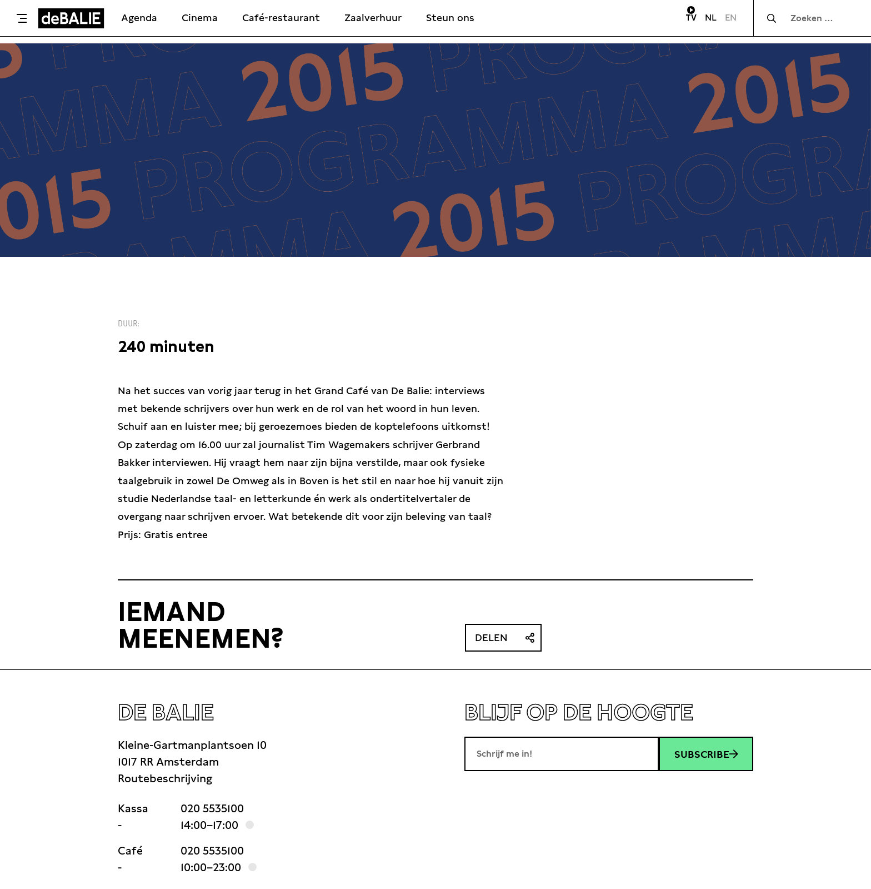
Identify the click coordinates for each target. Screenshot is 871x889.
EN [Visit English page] (731, 17)
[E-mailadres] (561, 754)
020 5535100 (212, 808)
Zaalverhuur (373, 17)
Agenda (139, 17)
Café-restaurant (281, 17)
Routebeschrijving (165, 778)
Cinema (200, 17)
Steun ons (450, 17)
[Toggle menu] (22, 18)
